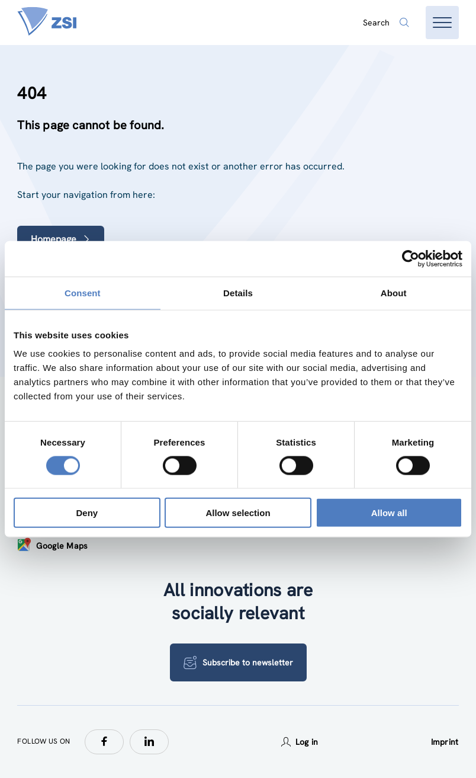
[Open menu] (442, 22)
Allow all (389, 513)
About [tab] (394, 292)
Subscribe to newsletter (238, 662)
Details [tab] (238, 292)
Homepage (61, 239)
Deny (87, 513)
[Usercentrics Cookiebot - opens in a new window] (410, 258)
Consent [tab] (83, 292)
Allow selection (237, 513)
